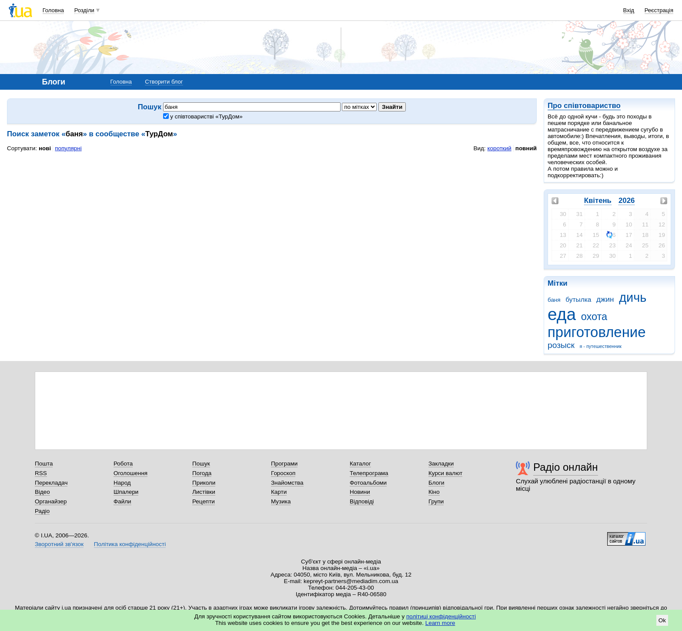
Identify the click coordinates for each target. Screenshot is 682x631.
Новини (360, 492)
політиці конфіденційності (441, 616)
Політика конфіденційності (130, 544)
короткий (500, 148)
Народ (122, 482)
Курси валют (445, 473)
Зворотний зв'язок (59, 544)
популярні (68, 148)
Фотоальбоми (368, 482)
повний (526, 148)
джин (605, 299)
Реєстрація (659, 10)
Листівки (203, 492)
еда (562, 314)
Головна (53, 10)
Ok (662, 620)
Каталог (360, 463)
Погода (201, 473)
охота (594, 316)
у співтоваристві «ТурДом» (203, 116)
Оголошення (130, 473)
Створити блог (164, 81)
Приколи (203, 482)
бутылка (578, 299)
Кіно (434, 492)
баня (554, 300)
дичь (632, 297)
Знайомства (287, 482)
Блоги (436, 482)
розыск (561, 345)
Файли (122, 501)
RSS (41, 473)
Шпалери (126, 492)
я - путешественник (601, 346)
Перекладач (51, 482)
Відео (42, 492)
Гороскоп (283, 473)
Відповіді (362, 501)
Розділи (84, 10)
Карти (279, 492)
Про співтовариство (584, 105)
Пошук (201, 463)
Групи (436, 501)
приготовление (597, 332)
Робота (123, 463)
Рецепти (203, 501)
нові (45, 148)
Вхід (629, 10)
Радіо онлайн (565, 467)
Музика (281, 501)
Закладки (441, 463)
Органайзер (51, 501)
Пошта (44, 463)
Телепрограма (369, 473)
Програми (284, 463)
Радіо (42, 511)
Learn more (440, 623)
